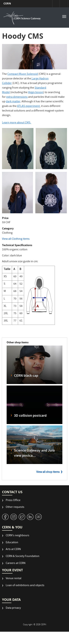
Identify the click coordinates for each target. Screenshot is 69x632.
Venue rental (13, 579)
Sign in (56, 3)
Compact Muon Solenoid (22, 74)
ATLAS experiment (28, 106)
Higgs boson (35, 92)
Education (12, 543)
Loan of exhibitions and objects (25, 586)
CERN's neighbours (17, 536)
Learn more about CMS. (16, 123)
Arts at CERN (13, 549)
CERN (7, 3)
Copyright (28, 624)
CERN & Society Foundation (22, 556)
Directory (63, 3)
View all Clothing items (16, 239)
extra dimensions (17, 97)
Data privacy (13, 608)
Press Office (13, 500)
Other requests (15, 507)
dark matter (13, 102)
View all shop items (48, 472)
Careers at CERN (15, 563)
